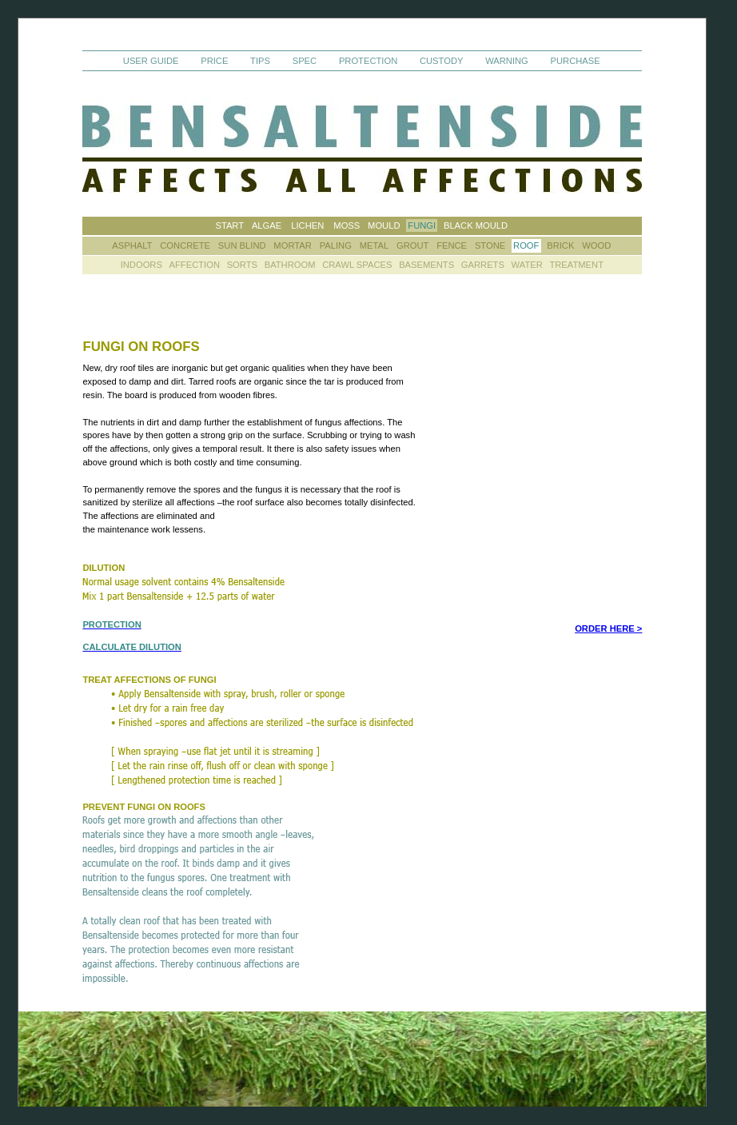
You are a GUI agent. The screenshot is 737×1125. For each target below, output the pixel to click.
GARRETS (482, 265)
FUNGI (422, 225)
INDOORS (141, 265)
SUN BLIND (242, 245)
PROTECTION (369, 61)
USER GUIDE (151, 61)
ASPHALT (132, 245)
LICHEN (307, 225)
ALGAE (266, 225)
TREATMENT (576, 265)
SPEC (305, 61)
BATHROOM (290, 265)
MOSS (346, 225)
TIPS (260, 61)
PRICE (214, 61)
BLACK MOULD (476, 225)
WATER (527, 265)
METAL (374, 245)
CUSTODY (442, 61)
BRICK (560, 245)
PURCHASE (575, 61)
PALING (336, 245)
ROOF (526, 245)
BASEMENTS (426, 265)
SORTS (242, 265)
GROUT (412, 245)
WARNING (506, 61)
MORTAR (292, 245)
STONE (490, 245)
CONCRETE (185, 245)
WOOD (596, 245)
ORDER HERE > (608, 628)
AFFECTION (196, 265)
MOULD (384, 225)
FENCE (451, 245)
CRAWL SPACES (357, 265)
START (229, 225)
